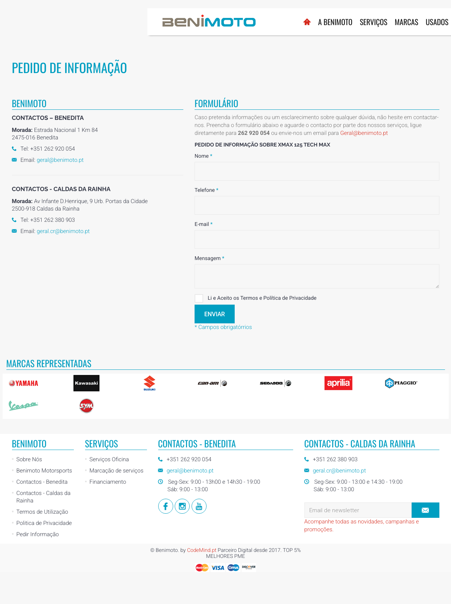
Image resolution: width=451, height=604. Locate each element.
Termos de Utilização (42, 511)
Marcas (259, 21)
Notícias (321, 21)
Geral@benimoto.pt (364, 133)
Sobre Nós (29, 459)
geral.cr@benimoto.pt (63, 231)
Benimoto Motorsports (44, 470)
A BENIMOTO (188, 21)
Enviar (214, 314)
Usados (290, 21)
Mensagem (209, 259)
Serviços (226, 21)
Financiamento (108, 481)
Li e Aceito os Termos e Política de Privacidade (255, 298)
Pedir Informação (37, 534)
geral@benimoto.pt (60, 160)
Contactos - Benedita (42, 481)
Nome (203, 156)
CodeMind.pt (201, 550)
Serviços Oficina (109, 459)
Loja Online (359, 18)
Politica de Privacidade (44, 523)
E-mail (204, 224)
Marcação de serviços (117, 470)
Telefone (206, 190)
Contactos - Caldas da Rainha (43, 497)
